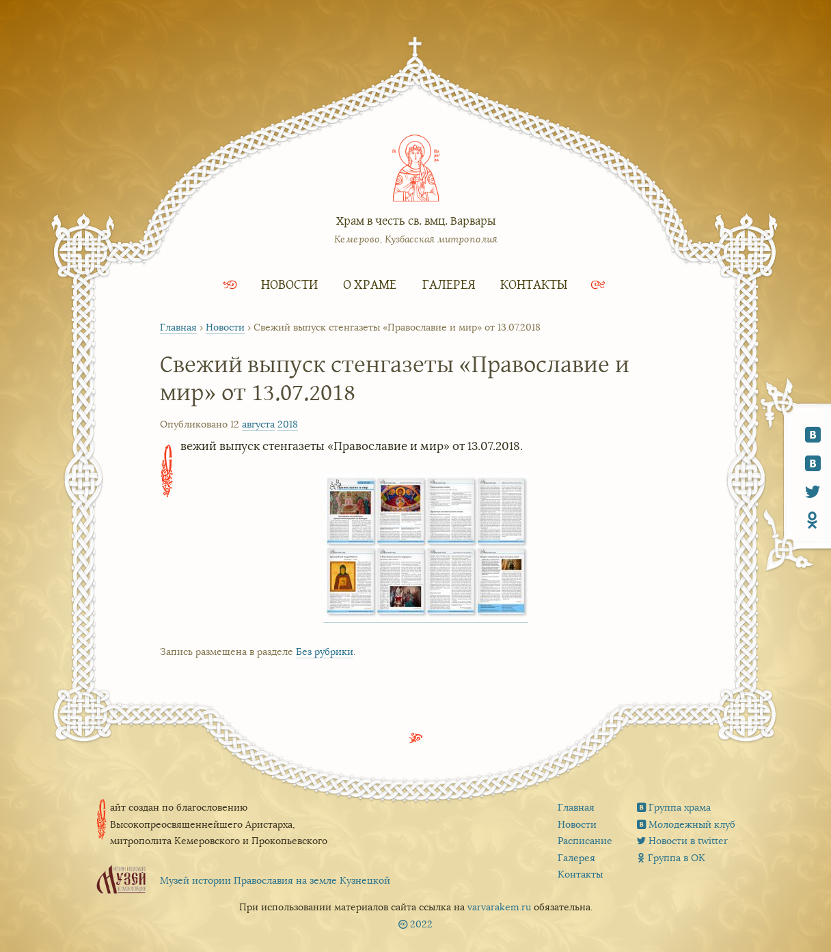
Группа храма (680, 807)
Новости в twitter (688, 841)
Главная (178, 327)
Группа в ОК (676, 858)
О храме (369, 284)
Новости (289, 284)
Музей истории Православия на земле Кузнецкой (275, 880)
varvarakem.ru (499, 907)
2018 (287, 424)
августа (258, 424)
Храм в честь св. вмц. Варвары (415, 220)
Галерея (448, 284)
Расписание (585, 841)
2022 (421, 924)
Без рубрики (324, 652)
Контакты (533, 284)
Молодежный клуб (692, 824)
